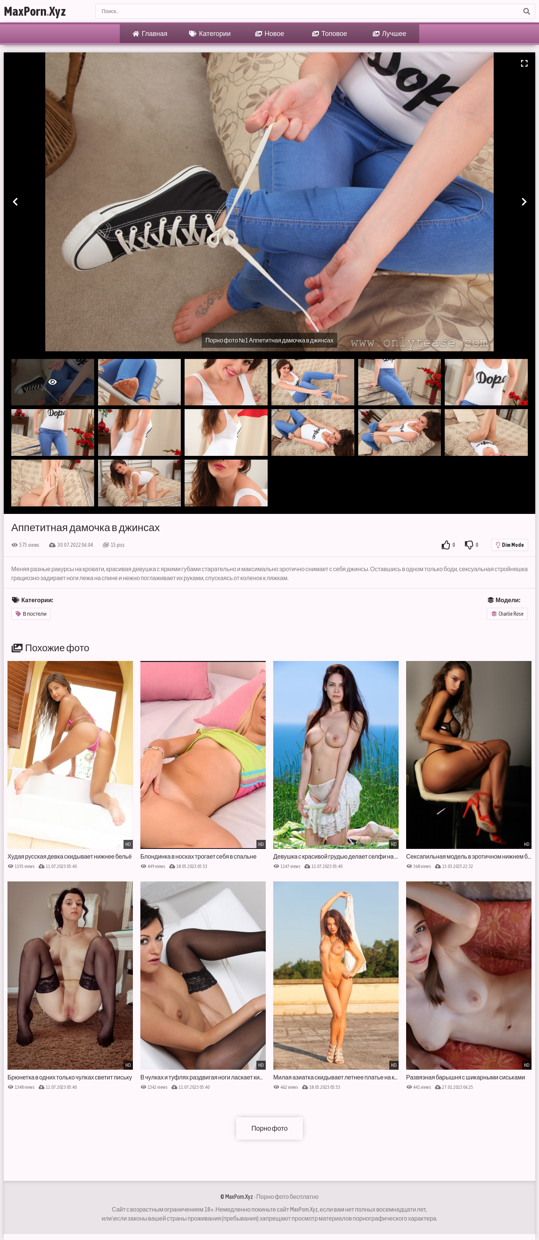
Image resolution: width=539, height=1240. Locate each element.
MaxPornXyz (35, 11)
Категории (210, 33)
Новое (269, 33)
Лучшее (389, 33)
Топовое (329, 33)
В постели (31, 613)
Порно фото (269, 1128)
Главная (150, 33)
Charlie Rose (507, 613)
